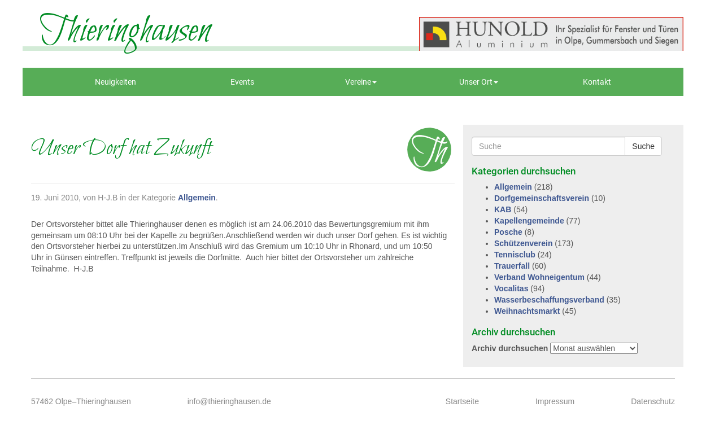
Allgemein (197, 197)
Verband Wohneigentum (539, 277)
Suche (643, 146)
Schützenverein (523, 243)
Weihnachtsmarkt (527, 311)
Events (242, 81)
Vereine (361, 81)
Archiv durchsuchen (510, 348)
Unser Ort (478, 81)
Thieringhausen (125, 31)
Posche (508, 232)
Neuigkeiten (115, 81)
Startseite (462, 401)
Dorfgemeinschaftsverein (541, 198)
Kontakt (597, 81)
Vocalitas (511, 288)
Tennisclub (514, 254)
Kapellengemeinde (529, 220)
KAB (502, 209)
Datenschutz (653, 401)
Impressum (554, 401)
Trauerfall (512, 265)
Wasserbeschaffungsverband (549, 299)
